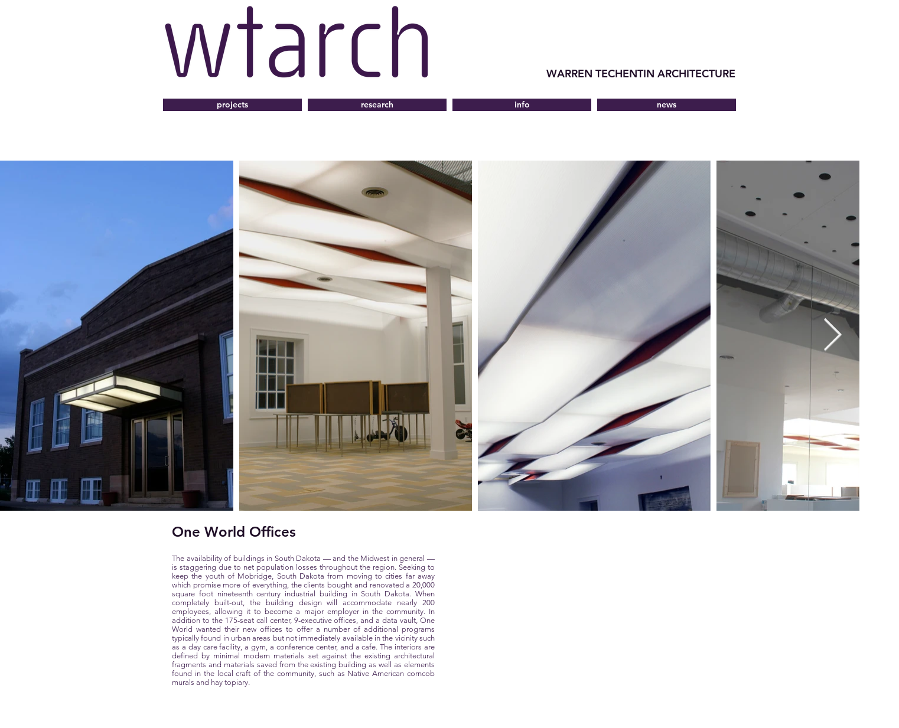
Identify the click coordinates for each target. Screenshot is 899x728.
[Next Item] (832, 335)
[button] (521, 105)
